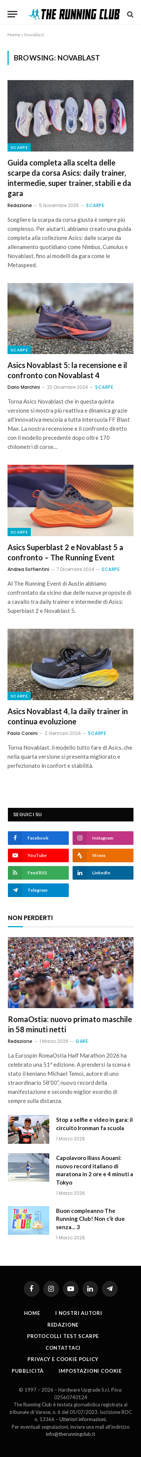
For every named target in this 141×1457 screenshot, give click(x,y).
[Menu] (12, 14)
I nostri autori (78, 1313)
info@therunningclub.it (70, 1434)
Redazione (63, 1325)
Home (14, 34)
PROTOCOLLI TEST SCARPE (63, 1336)
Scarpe (19, 147)
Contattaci (62, 1348)
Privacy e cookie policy (62, 1359)
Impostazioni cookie (90, 1371)
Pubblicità (28, 1371)
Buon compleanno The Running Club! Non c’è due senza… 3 (90, 1218)
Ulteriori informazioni (82, 1419)
